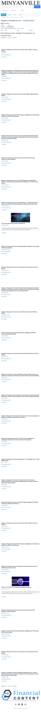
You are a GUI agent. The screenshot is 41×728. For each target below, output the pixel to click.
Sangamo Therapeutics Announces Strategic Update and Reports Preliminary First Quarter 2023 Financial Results (19, 503)
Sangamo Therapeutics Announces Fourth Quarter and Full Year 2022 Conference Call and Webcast (18, 610)
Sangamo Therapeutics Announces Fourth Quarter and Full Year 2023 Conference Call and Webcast (18, 158)
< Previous (3, 37)
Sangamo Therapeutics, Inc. (7, 78)
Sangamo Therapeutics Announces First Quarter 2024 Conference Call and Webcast (19, 50)
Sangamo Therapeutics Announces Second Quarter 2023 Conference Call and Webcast (20, 354)
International (16, 17)
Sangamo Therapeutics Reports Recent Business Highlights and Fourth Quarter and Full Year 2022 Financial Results (20, 544)
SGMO (6, 23)
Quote (6, 30)
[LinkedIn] (22, 704)
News (7, 17)
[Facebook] (19, 704)
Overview (3, 17)
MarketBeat (4, 232)
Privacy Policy (24, 700)
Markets (3, 14)
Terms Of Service (32, 700)
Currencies (11, 17)
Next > (15, 37)
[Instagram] (25, 704)
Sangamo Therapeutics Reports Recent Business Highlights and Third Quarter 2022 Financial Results (20, 631)
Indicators (22, 10)
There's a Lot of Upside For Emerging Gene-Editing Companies (16, 587)
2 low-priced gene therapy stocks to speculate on (13, 223)
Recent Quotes (4, 10)
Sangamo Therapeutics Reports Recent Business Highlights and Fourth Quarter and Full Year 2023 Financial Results (20, 115)
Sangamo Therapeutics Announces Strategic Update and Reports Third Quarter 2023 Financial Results (20, 247)
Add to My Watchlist (22, 28)
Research (31, 30)
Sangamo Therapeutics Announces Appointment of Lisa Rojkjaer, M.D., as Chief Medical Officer (20, 460)
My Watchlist (14, 10)
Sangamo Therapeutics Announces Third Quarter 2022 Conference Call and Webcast (19, 652)
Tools (20, 14)
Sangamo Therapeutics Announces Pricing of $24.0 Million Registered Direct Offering (19, 94)
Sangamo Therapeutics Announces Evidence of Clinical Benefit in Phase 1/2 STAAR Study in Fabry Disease (19, 567)
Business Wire (5, 80)
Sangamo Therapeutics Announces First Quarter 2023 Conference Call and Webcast (19, 523)
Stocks (9, 14)
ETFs (15, 14)
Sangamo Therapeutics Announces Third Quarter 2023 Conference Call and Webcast (19, 268)
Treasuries (21, 17)
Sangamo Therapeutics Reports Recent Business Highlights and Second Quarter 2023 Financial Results (18, 333)
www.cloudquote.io (30, 697)
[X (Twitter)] (15, 704)
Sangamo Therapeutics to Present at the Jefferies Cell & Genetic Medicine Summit (19, 312)
